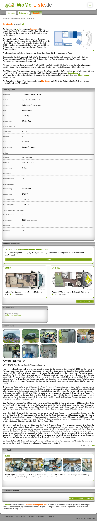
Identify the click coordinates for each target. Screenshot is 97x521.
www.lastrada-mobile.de (12, 315)
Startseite (6, 19)
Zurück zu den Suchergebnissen (81, 498)
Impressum (8, 516)
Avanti (29, 19)
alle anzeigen (85, 301)
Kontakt (51, 516)
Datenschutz (21, 516)
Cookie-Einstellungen (37, 516)
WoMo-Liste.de (89, 518)
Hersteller (14, 19)
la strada (22, 19)
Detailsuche (23, 13)
